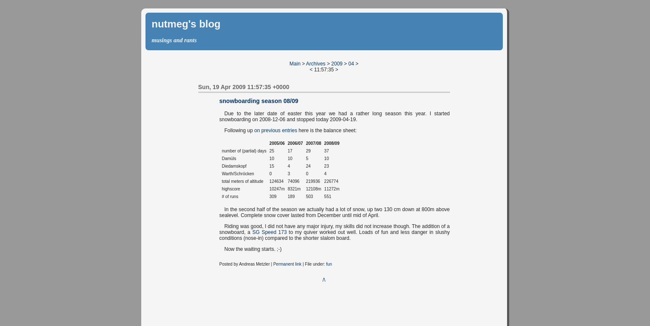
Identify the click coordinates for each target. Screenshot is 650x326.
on (257, 130)
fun (329, 264)
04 (351, 64)
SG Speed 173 (269, 232)
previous (270, 130)
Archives (316, 64)
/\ (324, 280)
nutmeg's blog (186, 24)
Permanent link (287, 264)
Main (295, 64)
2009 (337, 64)
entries (289, 130)
